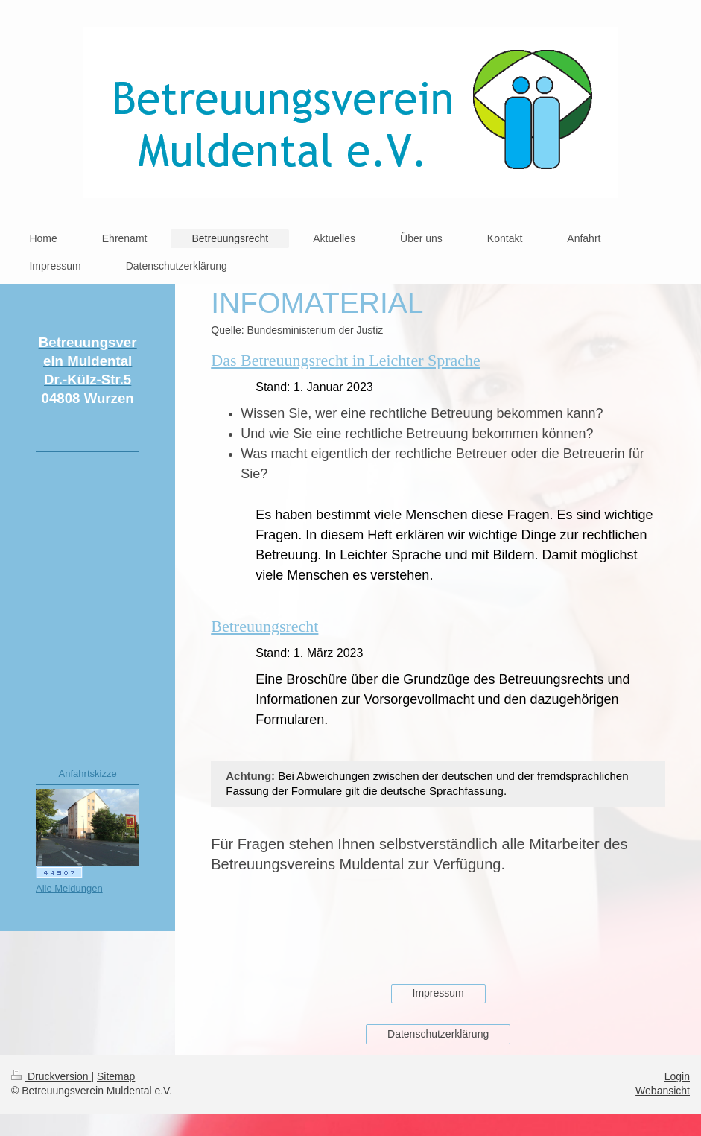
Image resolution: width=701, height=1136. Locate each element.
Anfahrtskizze (88, 773)
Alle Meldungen (69, 888)
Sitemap (116, 1076)
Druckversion (51, 1076)
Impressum (438, 993)
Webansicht (662, 1091)
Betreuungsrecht (264, 626)
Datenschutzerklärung (438, 1034)
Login (677, 1076)
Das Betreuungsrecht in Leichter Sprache (345, 360)
